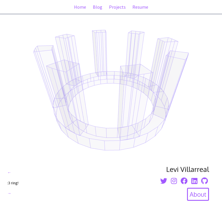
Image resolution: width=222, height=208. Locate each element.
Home (80, 7)
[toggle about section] (198, 194)
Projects (117, 7)
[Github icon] (204, 181)
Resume (140, 7)
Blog (97, 7)
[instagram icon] (174, 181)
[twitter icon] (163, 181)
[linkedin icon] (194, 181)
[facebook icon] (184, 181)
